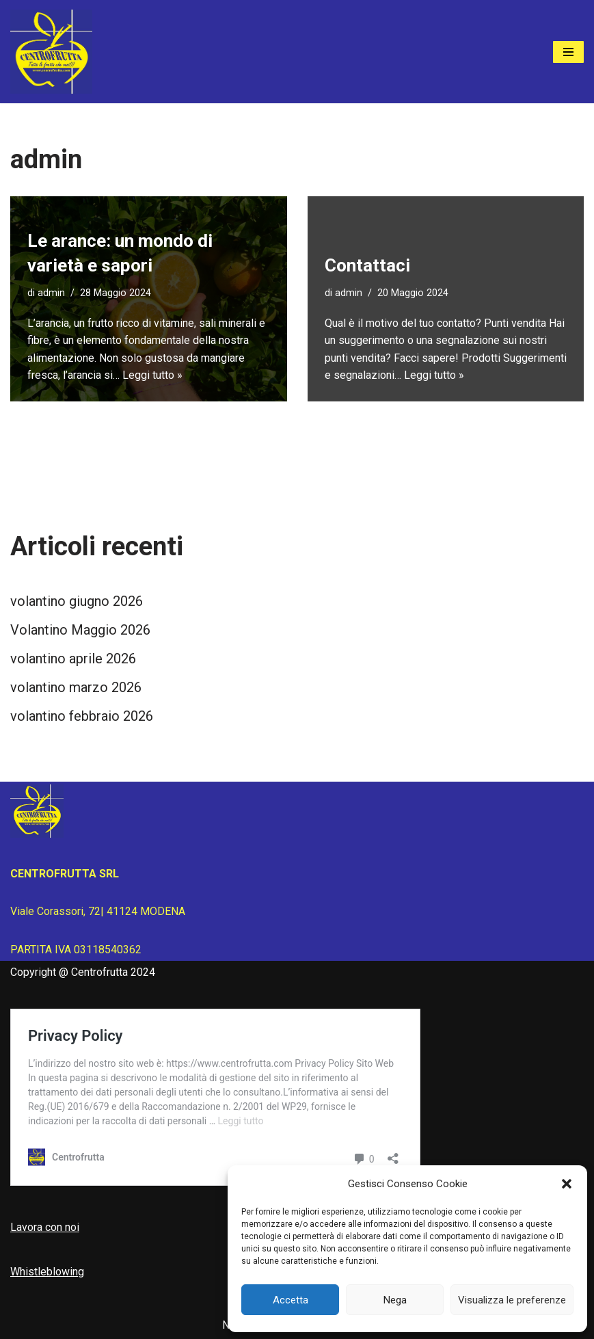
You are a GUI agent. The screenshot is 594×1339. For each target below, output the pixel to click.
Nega (395, 1300)
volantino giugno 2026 (76, 601)
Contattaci (367, 265)
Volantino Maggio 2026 (80, 630)
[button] (566, 1184)
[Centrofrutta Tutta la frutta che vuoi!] (51, 52)
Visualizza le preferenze (512, 1300)
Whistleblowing (47, 1271)
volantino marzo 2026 (75, 687)
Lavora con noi (44, 1227)
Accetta (290, 1300)
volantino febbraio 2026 (81, 716)
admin (51, 293)
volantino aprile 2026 (73, 658)
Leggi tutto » (152, 375)
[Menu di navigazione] (568, 52)
